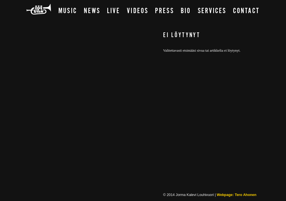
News (92, 11)
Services (212, 11)
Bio (186, 11)
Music (67, 11)
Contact (246, 11)
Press (164, 11)
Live (113, 11)
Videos (137, 11)
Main (39, 9)
